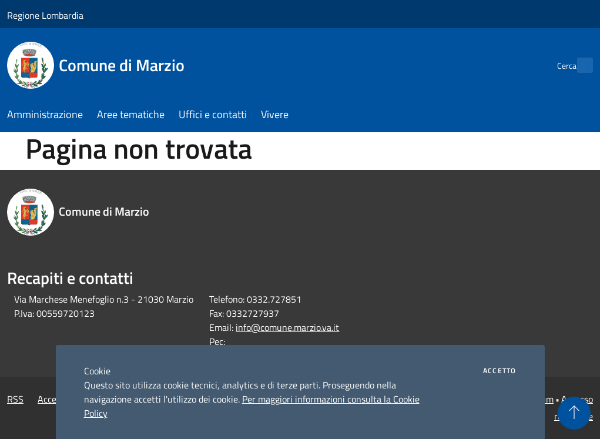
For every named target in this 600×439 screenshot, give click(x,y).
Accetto (499, 370)
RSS (15, 399)
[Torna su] (574, 413)
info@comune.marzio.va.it (287, 327)
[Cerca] (579, 65)
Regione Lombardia (45, 15)
